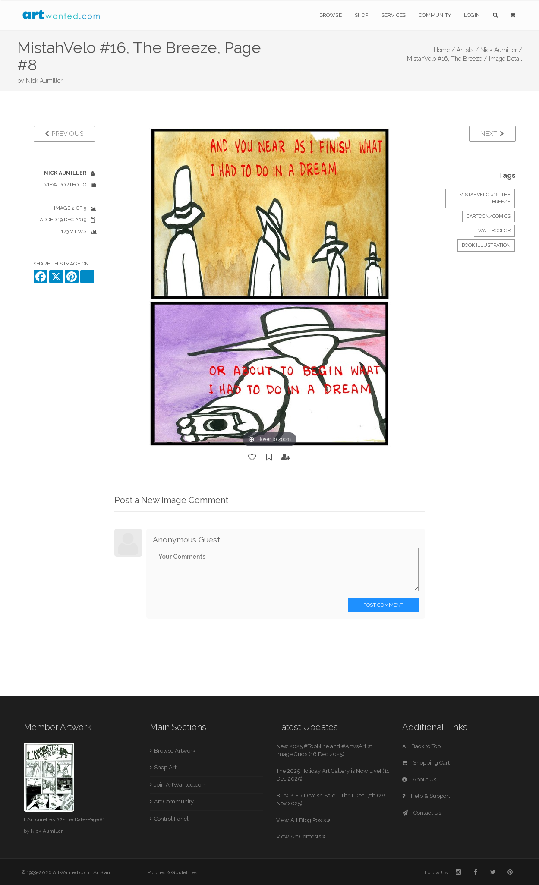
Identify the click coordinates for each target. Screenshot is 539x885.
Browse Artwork (174, 750)
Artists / (468, 50)
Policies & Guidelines (172, 872)
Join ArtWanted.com (180, 784)
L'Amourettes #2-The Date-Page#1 (64, 819)
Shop (362, 15)
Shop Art (165, 767)
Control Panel (171, 819)
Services (393, 15)
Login (472, 15)
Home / (444, 50)
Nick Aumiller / (501, 50)
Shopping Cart (426, 762)
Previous (64, 133)
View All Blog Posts (303, 820)
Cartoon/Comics (489, 216)
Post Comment (383, 605)
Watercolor (494, 230)
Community (435, 15)
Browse (330, 15)
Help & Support (426, 796)
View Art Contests (300, 836)
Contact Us (421, 812)
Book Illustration (486, 245)
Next (492, 133)
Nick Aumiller (44, 80)
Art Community (174, 801)
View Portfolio (65, 185)
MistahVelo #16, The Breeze (444, 58)
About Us (419, 779)
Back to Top (421, 746)
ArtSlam (102, 872)
